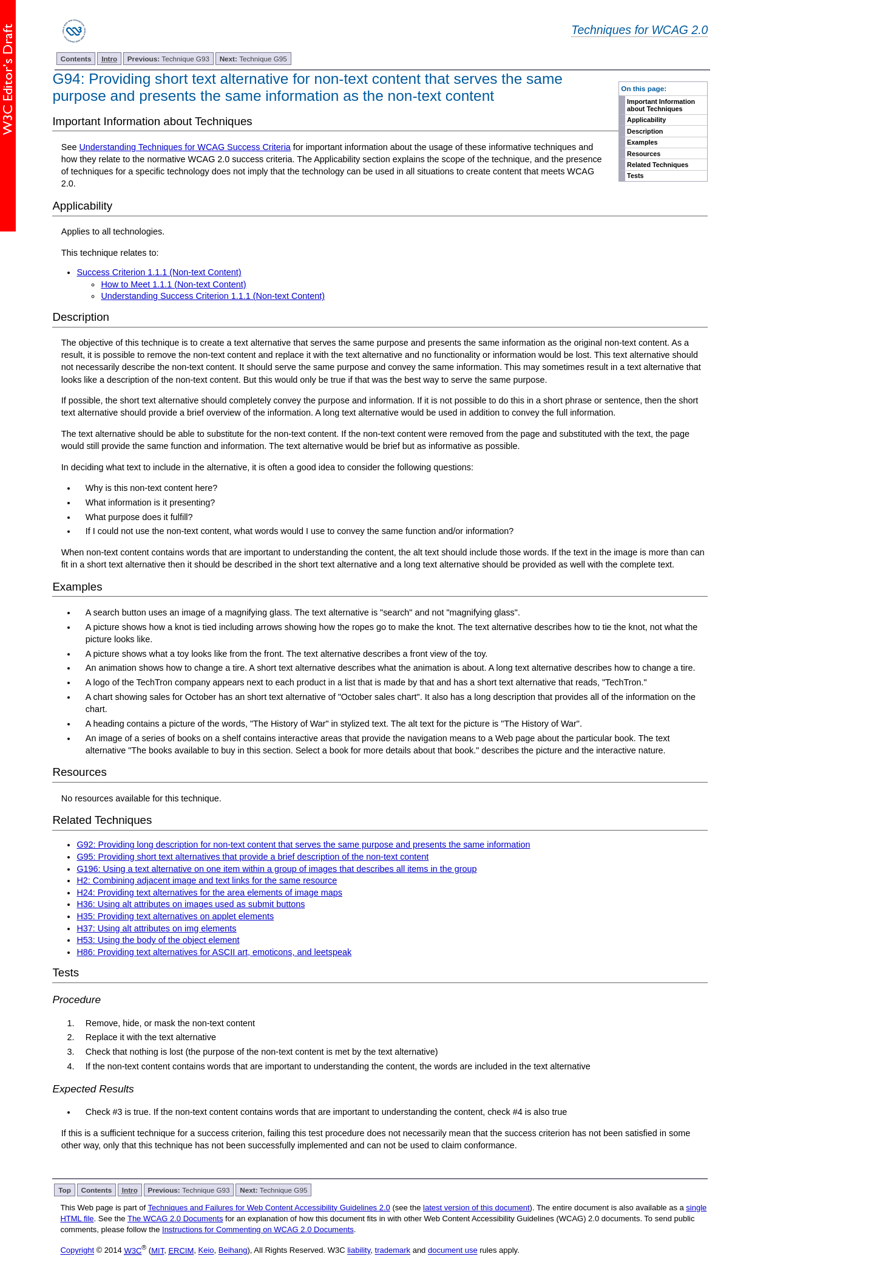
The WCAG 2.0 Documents (175, 1218)
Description (645, 131)
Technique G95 (253, 59)
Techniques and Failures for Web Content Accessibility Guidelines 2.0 (268, 1207)
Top (64, 1190)
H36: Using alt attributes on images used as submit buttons (190, 904)
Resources (643, 153)
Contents (76, 59)
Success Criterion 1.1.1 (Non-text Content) (158, 272)
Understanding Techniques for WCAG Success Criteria (184, 147)
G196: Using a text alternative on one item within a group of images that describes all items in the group (276, 869)
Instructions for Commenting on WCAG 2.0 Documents (258, 1229)
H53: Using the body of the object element (157, 940)
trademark (393, 1250)
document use (453, 1250)
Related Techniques (657, 164)
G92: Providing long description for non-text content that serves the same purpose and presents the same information (303, 844)
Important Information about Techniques (661, 105)
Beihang (233, 1250)
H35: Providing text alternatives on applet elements (175, 916)
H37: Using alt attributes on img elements (156, 928)
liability (358, 1250)
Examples (642, 142)
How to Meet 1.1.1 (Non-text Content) (173, 284)
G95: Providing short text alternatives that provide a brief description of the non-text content (252, 857)
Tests (635, 175)
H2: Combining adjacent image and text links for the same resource (206, 880)
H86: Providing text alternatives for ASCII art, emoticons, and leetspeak (213, 952)
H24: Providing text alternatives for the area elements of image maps (209, 892)
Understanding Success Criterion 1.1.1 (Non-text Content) (213, 296)
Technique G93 (168, 59)
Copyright (77, 1250)
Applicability (646, 119)
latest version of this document (476, 1207)
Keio (206, 1250)
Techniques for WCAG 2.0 (639, 29)
